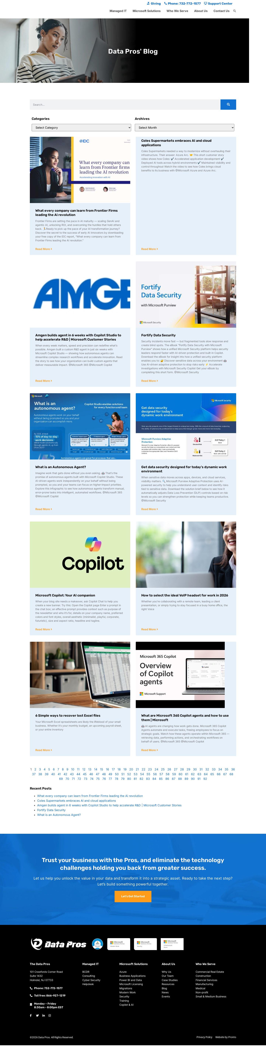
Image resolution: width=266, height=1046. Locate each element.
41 (59, 775)
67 (225, 775)
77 (110, 779)
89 (186, 779)
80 (129, 779)
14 (95, 770)
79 (123, 779)
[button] (234, 11)
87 (173, 779)
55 (148, 775)
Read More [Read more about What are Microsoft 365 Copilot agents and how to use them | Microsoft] (149, 751)
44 (78, 775)
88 (180, 779)
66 (218, 775)
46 (91, 775)
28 (182, 770)
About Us (201, 11)
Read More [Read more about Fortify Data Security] (149, 381)
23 (150, 770)
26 (169, 770)
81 (135, 779)
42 (65, 775)
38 (40, 775)
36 (233, 770)
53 (135, 775)
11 (78, 770)
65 (212, 775)
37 (34, 775)
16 (107, 770)
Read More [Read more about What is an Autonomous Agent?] (43, 509)
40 (53, 775)
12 (83, 770)
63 (199, 775)
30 (195, 770)
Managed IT (118, 11)
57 (161, 775)
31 (201, 770)
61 (186, 775)
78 (116, 779)
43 (72, 775)
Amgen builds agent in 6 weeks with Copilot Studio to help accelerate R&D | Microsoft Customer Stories (78, 337)
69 (61, 779)
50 (117, 775)
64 (206, 775)
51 (123, 775)
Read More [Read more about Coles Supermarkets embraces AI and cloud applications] (149, 249)
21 (137, 770)
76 (104, 779)
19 (125, 770)
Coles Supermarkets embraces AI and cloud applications (76, 801)
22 (143, 770)
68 (231, 775)
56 (155, 775)
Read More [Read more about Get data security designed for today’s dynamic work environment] (149, 509)
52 (129, 775)
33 (214, 770)
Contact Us (222, 11)
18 (119, 770)
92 (205, 779)
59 (174, 775)
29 (188, 770)
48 (104, 775)
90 (193, 779)
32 (207, 770)
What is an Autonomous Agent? (60, 467)
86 (167, 779)
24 (156, 770)
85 (161, 779)
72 (79, 779)
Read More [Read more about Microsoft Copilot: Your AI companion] (43, 630)
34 (220, 770)
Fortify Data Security (158, 335)
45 (85, 775)
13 (89, 770)
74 (91, 779)
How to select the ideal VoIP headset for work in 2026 (184, 596)
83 (148, 779)
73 (85, 779)
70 (67, 779)
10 (72, 770)
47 (97, 775)
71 (73, 779)
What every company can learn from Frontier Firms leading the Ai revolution (90, 797)
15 (101, 770)
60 (180, 775)
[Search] (228, 104)
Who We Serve (177, 11)
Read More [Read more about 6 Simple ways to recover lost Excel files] (43, 751)
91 (199, 779)
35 (226, 770)
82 (141, 779)
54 (142, 775)
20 (131, 770)
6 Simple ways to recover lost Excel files (67, 716)
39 (46, 775)
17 (113, 770)
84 (154, 779)
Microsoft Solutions (147, 11)
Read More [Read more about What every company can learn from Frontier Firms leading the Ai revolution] (43, 249)
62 (193, 775)
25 (163, 770)
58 (167, 775)
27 (175, 770)
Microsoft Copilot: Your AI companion (65, 596)
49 (110, 775)
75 (98, 779)
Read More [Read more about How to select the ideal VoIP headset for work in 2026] (149, 630)
